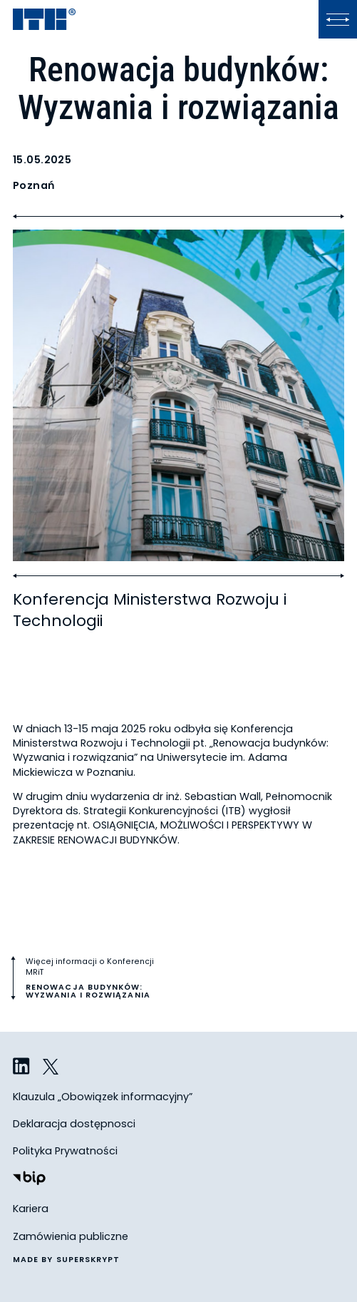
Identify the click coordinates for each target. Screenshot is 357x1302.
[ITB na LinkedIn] (21, 1067)
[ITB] (44, 20)
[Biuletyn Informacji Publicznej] (29, 1180)
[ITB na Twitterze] (51, 1067)
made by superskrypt (66, 1260)
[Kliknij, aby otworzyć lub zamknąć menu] (338, 19)
